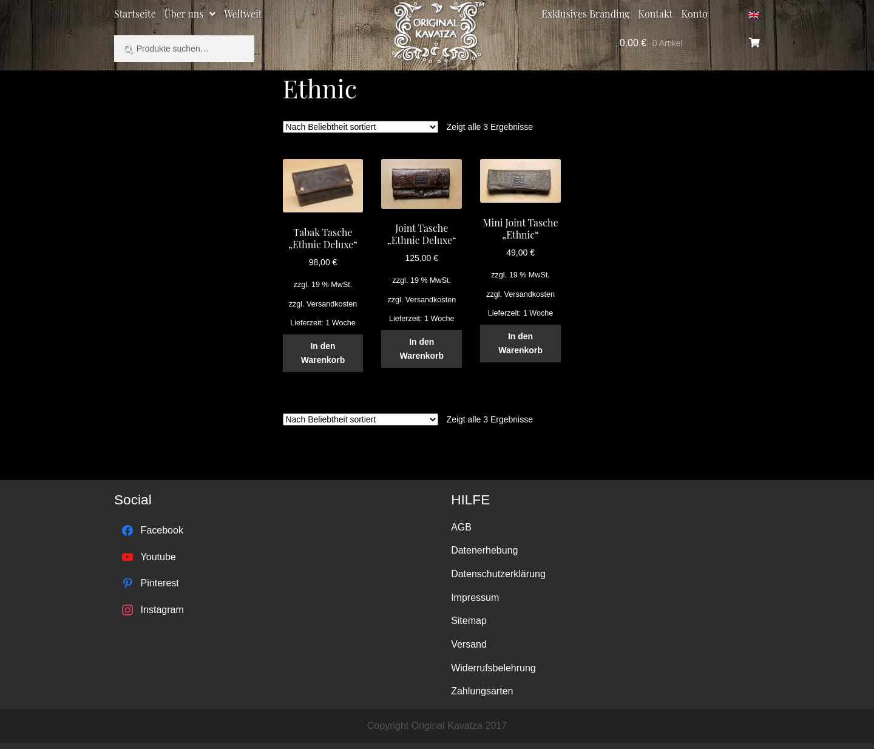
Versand (469, 644)
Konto (695, 13)
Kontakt (656, 13)
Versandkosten (332, 304)
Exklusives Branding (585, 13)
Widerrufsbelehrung (493, 668)
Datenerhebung (484, 550)
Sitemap (469, 620)
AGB (461, 527)
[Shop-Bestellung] (360, 127)
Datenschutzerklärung (498, 574)
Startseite (135, 13)
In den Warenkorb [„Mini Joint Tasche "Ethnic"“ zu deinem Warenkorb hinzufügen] (520, 343)
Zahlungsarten (482, 691)
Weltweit (243, 13)
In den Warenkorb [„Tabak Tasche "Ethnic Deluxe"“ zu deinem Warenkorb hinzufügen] (323, 353)
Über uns (184, 13)
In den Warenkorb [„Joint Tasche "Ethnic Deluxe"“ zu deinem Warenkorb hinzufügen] (421, 349)
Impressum (475, 597)
